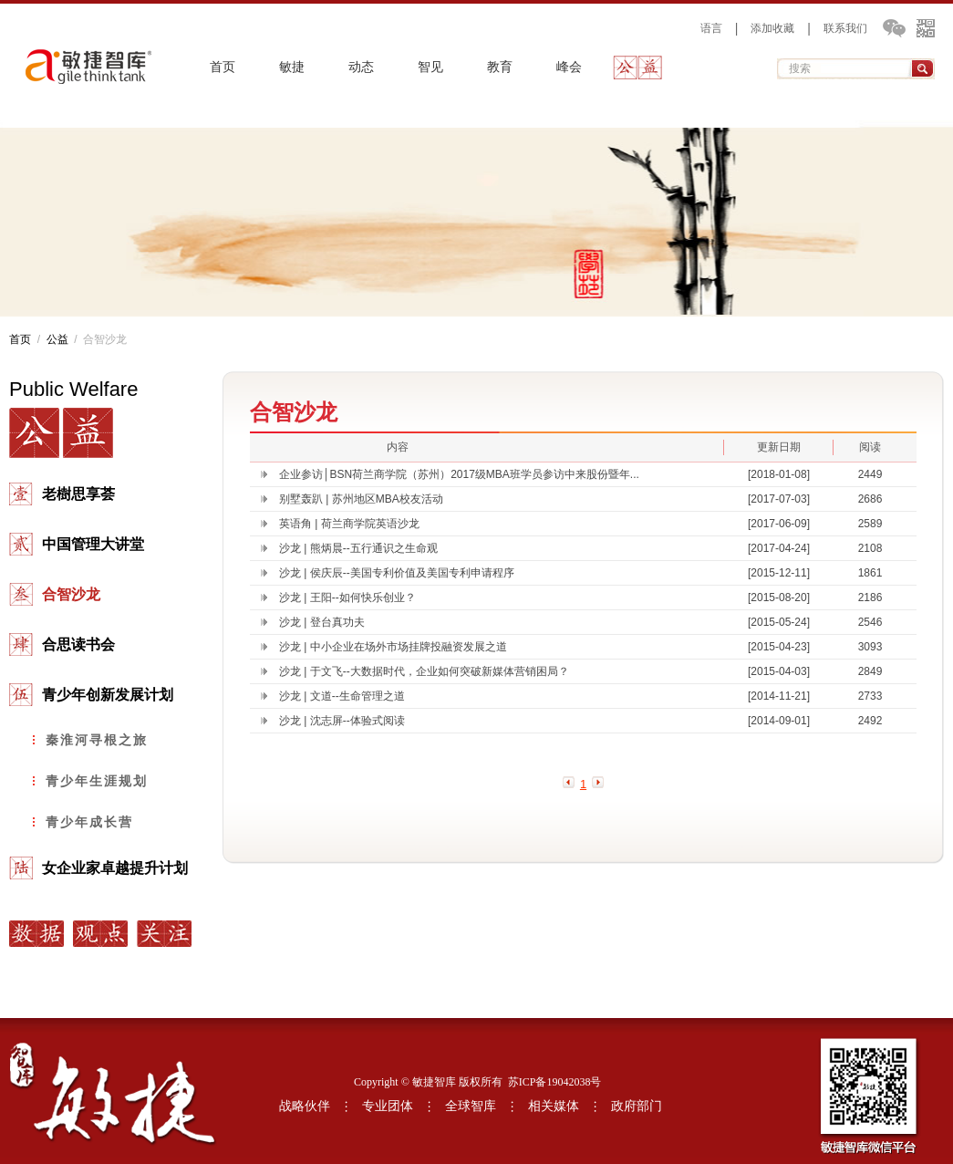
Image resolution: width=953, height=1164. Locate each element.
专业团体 (387, 1106)
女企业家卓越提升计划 (115, 868)
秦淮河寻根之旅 (97, 740)
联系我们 (845, 28)
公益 (638, 67)
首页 (222, 67)
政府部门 (636, 1106)
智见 (430, 67)
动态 (361, 67)
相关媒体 (553, 1106)
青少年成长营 (89, 822)
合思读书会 (78, 644)
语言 (711, 28)
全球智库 (470, 1106)
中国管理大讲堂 (93, 544)
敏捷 (292, 67)
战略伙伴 (304, 1106)
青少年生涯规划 (97, 781)
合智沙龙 (71, 594)
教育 (500, 67)
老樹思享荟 (78, 494)
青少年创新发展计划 (107, 694)
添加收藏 (772, 28)
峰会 (569, 67)
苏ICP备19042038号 (555, 1082)
